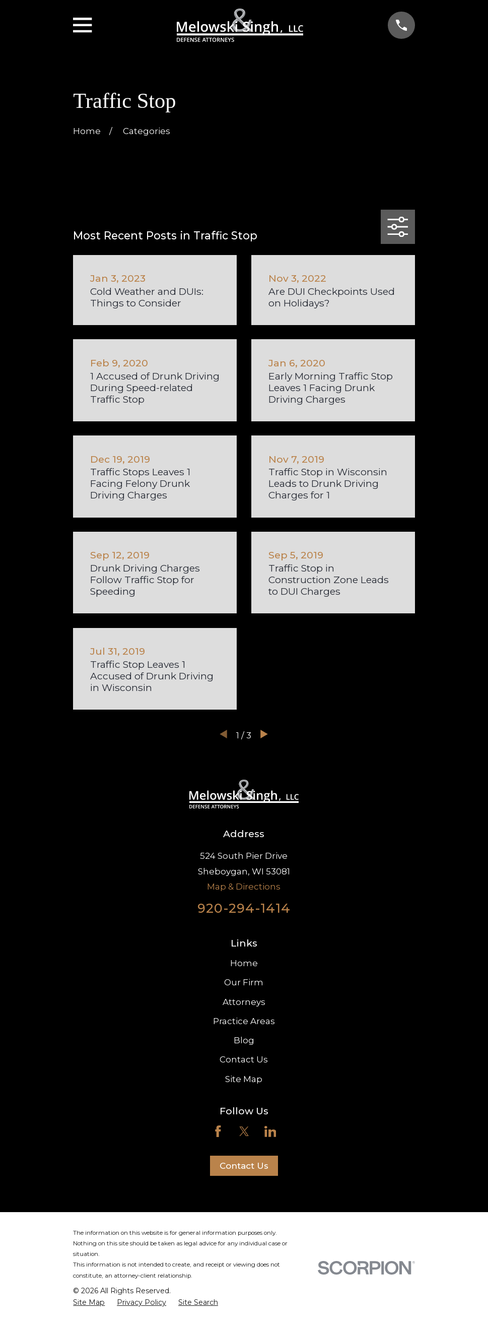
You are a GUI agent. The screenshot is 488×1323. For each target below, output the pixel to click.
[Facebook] (218, 1131)
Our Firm (243, 982)
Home (244, 963)
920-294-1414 (244, 908)
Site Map (243, 1079)
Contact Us (244, 1059)
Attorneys (244, 1002)
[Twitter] (244, 1131)
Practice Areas (244, 1021)
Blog (244, 1040)
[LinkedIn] (270, 1131)
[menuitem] (89, 1303)
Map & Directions (244, 886)
